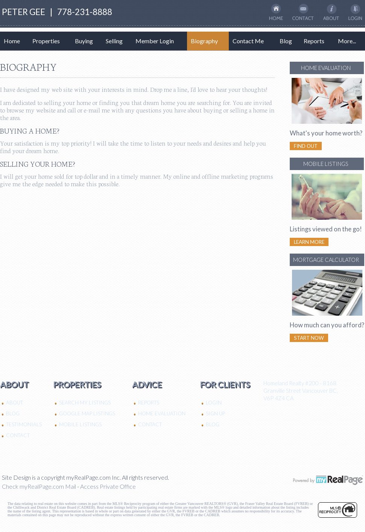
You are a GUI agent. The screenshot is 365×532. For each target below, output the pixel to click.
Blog (286, 40)
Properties (46, 40)
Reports (314, 40)
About (14, 403)
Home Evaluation (162, 413)
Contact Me (248, 40)
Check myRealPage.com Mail (39, 486)
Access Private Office (108, 486)
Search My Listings (85, 403)
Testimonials (24, 424)
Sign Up (215, 413)
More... (347, 40)
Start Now (309, 338)
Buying (84, 40)
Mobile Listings (80, 424)
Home (12, 40)
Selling (114, 40)
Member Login (154, 40)
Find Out (306, 146)
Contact (18, 435)
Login (214, 403)
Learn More (309, 242)
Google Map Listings (87, 413)
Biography (204, 40)
